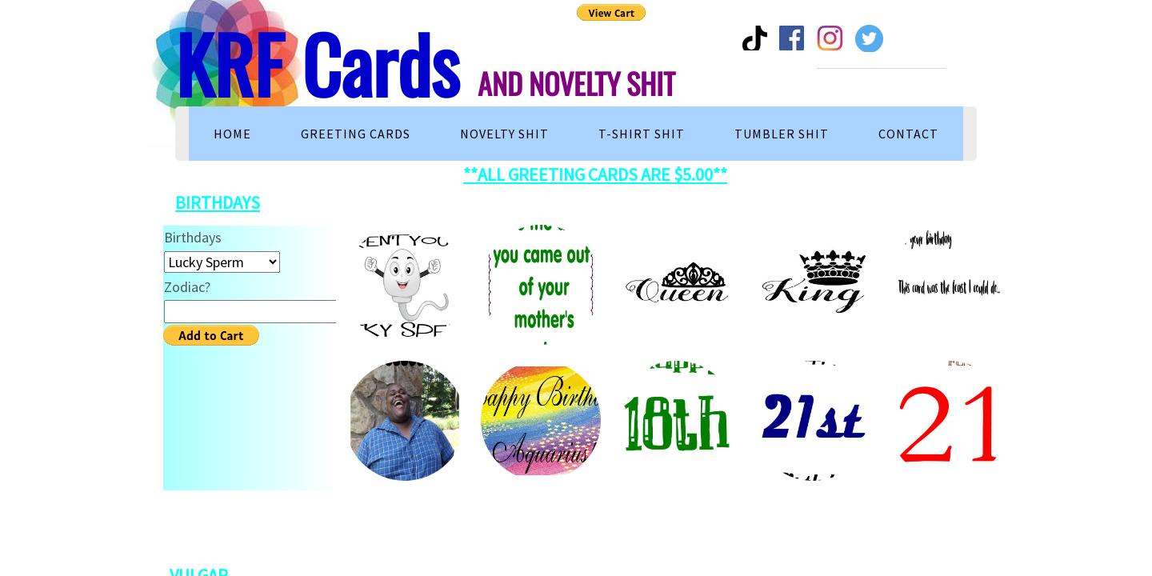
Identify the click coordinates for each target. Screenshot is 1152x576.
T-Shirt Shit (641, 134)
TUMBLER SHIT (781, 134)
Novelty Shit (504, 134)
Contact (908, 134)
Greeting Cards (355, 134)
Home (232, 134)
